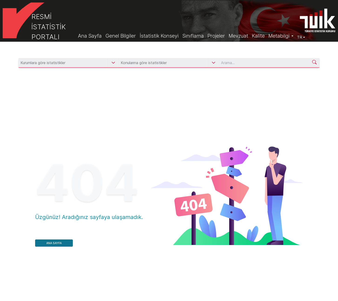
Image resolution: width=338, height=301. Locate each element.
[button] (113, 62)
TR (301, 37)
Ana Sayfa (54, 243)
